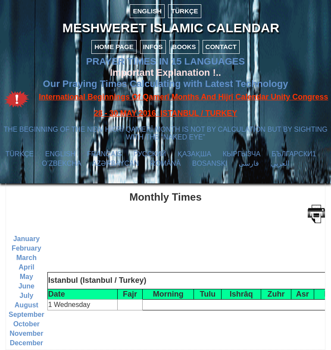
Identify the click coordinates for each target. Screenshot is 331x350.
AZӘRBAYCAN (115, 163)
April (26, 267)
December (26, 343)
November (26, 333)
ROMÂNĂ (165, 163)
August (26, 305)
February (26, 248)
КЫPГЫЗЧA (241, 154)
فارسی (249, 163)
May (26, 276)
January (26, 238)
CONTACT (221, 46)
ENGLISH (147, 11)
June (26, 286)
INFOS (153, 46)
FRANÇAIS (104, 154)
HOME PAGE (114, 46)
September (26, 314)
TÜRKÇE (184, 11)
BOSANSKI (210, 163)
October (26, 324)
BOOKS (184, 46)
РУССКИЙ (149, 154)
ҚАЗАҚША (194, 154)
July (26, 295)
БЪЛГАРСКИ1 (294, 154)
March (26, 257)
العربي (280, 163)
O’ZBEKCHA (61, 163)
